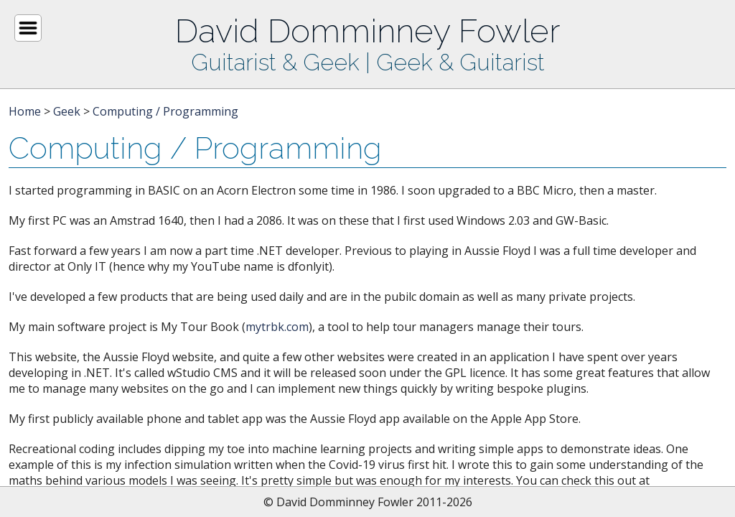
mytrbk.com (277, 327)
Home (25, 111)
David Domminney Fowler (367, 30)
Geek (66, 111)
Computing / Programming (165, 111)
